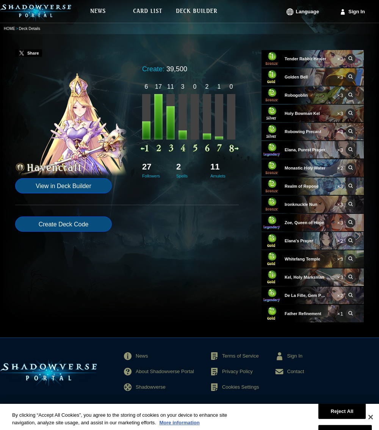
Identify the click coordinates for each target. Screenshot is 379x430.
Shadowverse (151, 387)
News (142, 356)
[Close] (370, 421)
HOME (9, 29)
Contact (295, 371)
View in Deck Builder (63, 186)
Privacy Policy (237, 371)
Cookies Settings (240, 387)
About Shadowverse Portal (165, 371)
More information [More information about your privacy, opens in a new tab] (179, 426)
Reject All (341, 414)
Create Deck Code (64, 224)
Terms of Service (240, 356)
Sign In (356, 11)
